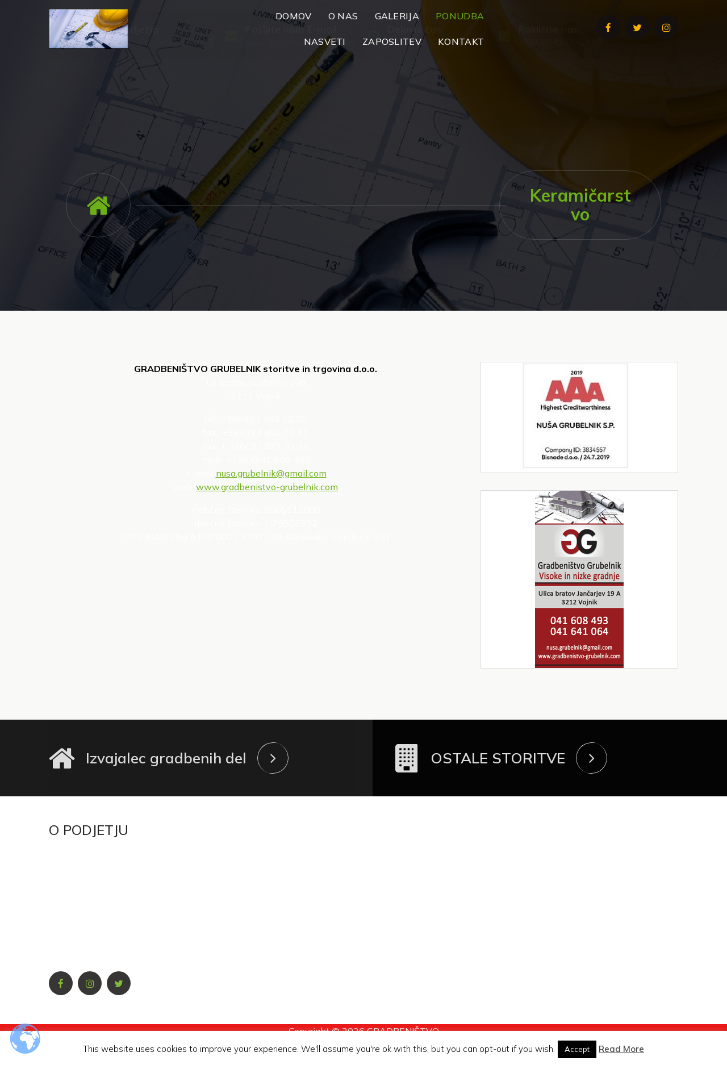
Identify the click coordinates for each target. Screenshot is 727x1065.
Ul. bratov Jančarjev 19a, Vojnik (148, 85)
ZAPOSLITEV (391, 41)
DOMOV (293, 16)
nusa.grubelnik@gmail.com (300, 85)
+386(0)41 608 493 (561, 85)
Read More (621, 1048)
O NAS (343, 16)
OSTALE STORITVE (498, 758)
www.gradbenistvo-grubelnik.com (267, 486)
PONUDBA (460, 16)
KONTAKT (461, 41)
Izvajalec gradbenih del (166, 758)
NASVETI (325, 41)
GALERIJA (397, 16)
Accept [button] (577, 1049)
